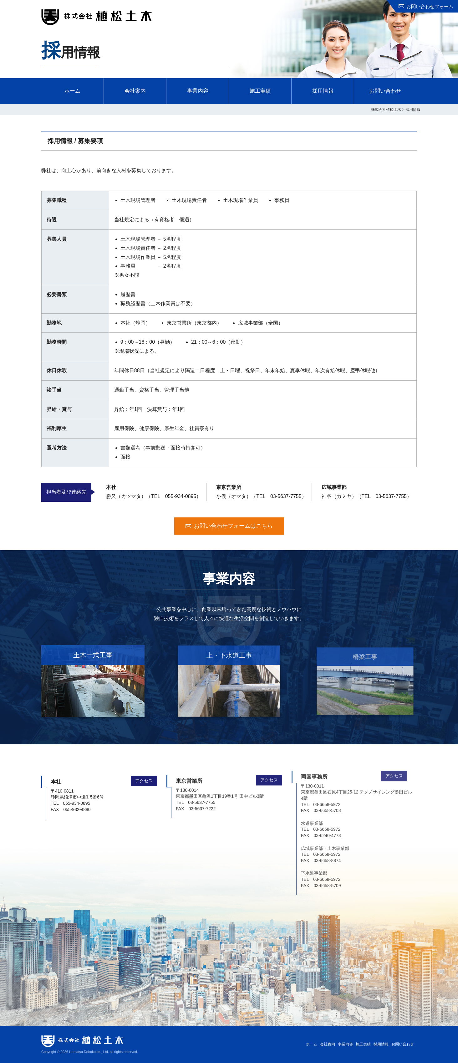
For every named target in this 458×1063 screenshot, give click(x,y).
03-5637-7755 (286, 496)
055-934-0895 (180, 496)
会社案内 (135, 91)
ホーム (72, 91)
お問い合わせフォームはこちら (233, 526)
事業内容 (197, 91)
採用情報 (322, 91)
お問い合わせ (385, 91)
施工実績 (260, 91)
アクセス (144, 764)
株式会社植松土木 (96, 17)
